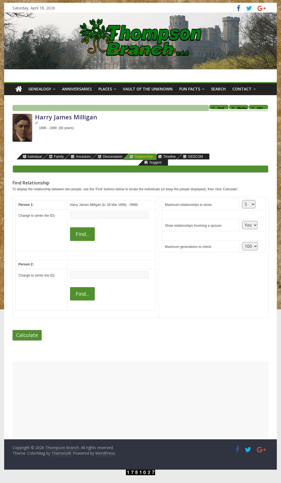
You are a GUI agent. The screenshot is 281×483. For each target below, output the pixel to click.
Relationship (141, 156)
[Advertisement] (141, 400)
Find (221, 107)
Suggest (152, 162)
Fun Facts (189, 89)
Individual (32, 156)
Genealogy (39, 89)
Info (260, 107)
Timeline (167, 156)
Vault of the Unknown (148, 89)
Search (218, 89)
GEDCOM (193, 156)
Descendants (110, 156)
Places (105, 89)
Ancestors (81, 156)
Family (56, 156)
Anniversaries (77, 89)
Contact (242, 89)
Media (242, 107)
